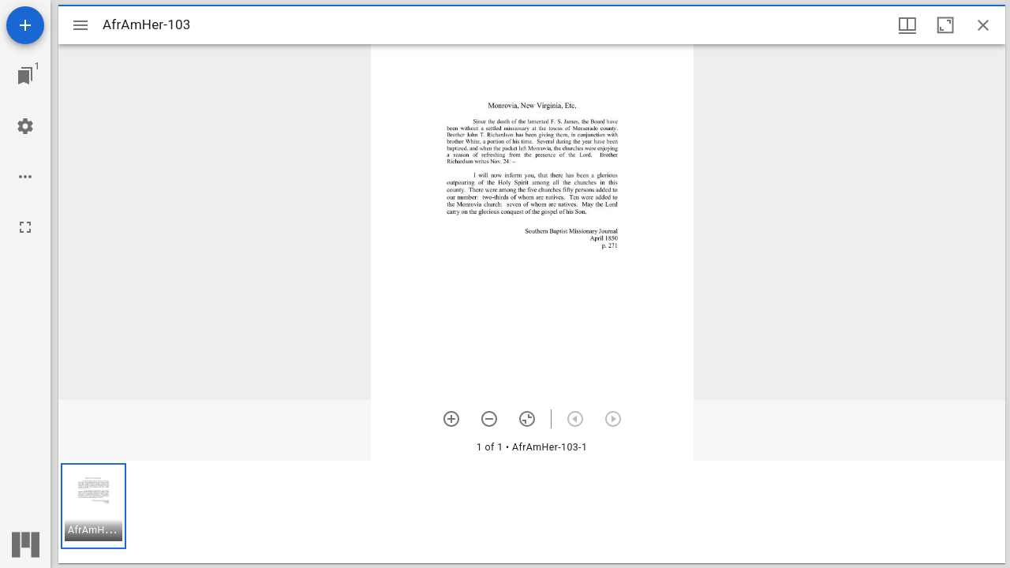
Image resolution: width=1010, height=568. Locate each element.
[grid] (531, 512)
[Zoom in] (451, 419)
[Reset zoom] (527, 419)
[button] (93, 506)
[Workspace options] (25, 177)
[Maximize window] (945, 25)
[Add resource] (25, 25)
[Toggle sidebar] (80, 25)
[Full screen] (25, 227)
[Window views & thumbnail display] (907, 25)
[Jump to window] (25, 76)
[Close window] (983, 25)
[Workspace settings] (25, 126)
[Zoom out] (489, 419)
